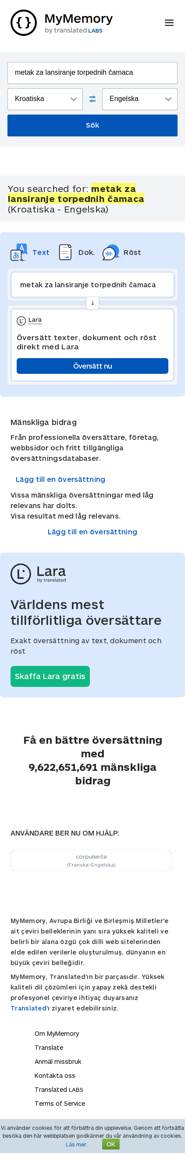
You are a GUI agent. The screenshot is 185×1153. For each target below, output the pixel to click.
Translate (49, 1047)
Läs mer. (77, 1144)
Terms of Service (60, 1103)
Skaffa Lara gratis (50, 676)
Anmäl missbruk (58, 1061)
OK (111, 1144)
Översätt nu (92, 366)
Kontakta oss (55, 1075)
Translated (28, 1008)
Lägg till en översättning (61, 479)
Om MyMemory (57, 1033)
